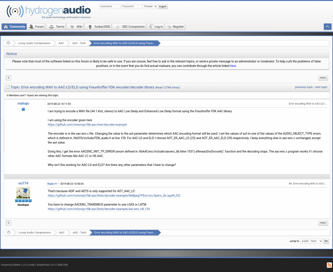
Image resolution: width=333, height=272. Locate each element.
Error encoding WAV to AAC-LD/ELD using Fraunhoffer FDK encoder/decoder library (145, 43)
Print (323, 77)
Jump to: (295, 241)
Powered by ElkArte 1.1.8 (13, 265)
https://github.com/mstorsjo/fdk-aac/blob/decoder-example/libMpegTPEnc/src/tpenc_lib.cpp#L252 (114, 195)
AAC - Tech (79, 43)
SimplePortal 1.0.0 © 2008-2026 (52, 265)
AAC (61, 43)
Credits (31, 265)
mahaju (23, 103)
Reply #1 (52, 183)
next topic (321, 87)
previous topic (304, 87)
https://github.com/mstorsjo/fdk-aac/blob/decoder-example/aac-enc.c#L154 (99, 209)
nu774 (23, 183)
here (233, 66)
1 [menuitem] (8, 77)
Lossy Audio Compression (34, 43)
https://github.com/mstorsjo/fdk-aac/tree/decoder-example (87, 124)
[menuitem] (323, 78)
